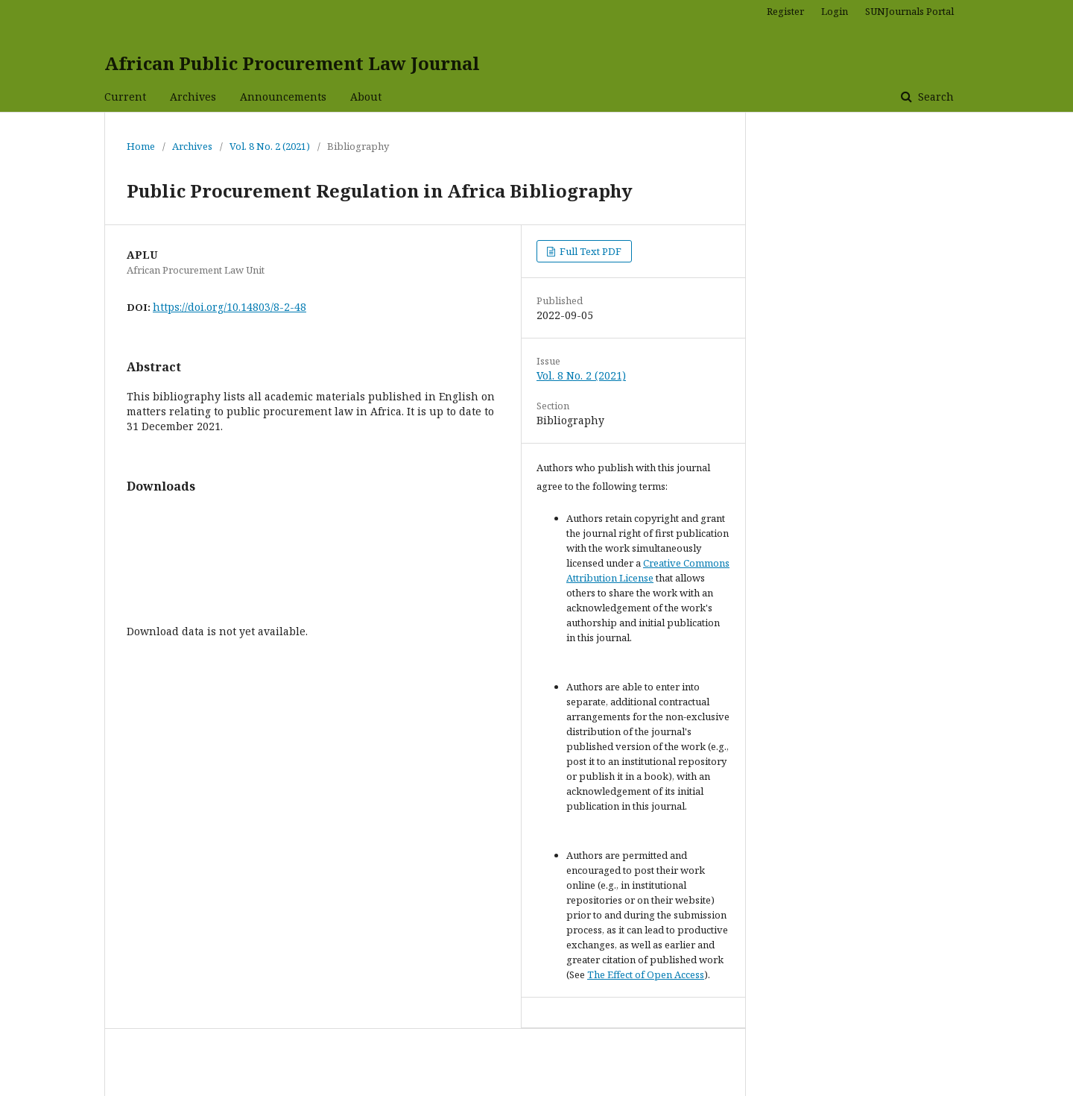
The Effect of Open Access (645, 974)
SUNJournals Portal (909, 11)
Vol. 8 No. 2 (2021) (270, 146)
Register (785, 11)
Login (834, 11)
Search (934, 96)
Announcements (283, 96)
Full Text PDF (589, 251)
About (366, 96)
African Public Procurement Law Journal (292, 63)
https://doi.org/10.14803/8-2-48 (229, 307)
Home (141, 146)
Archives (193, 96)
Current (125, 96)
